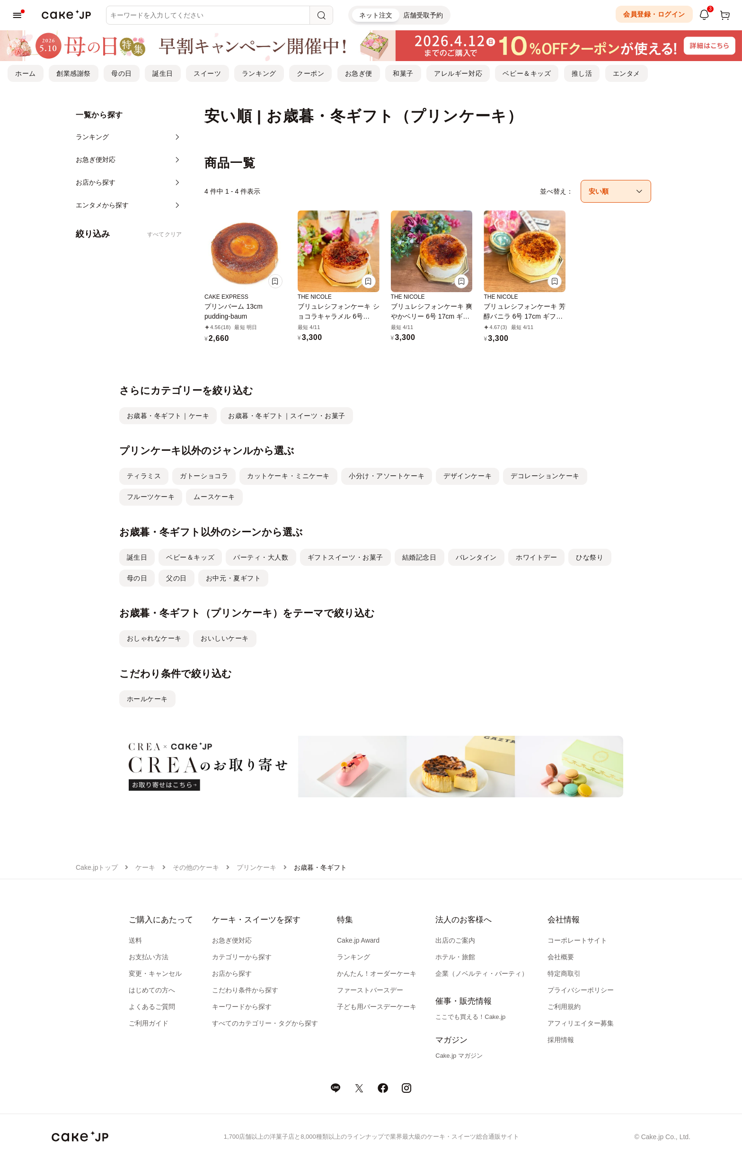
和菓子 (403, 73)
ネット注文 (375, 15)
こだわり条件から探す (245, 990)
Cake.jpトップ (97, 867)
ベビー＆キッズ (527, 73)
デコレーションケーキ (545, 476)
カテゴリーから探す (242, 957)
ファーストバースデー (370, 990)
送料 (135, 940)
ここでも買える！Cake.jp (470, 1016)
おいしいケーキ (225, 638)
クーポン (310, 73)
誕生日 (162, 73)
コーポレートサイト (577, 940)
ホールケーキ (147, 699)
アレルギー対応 (458, 73)
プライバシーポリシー (581, 990)
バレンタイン (476, 557)
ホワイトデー (536, 557)
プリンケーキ (256, 867)
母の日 (121, 73)
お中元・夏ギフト (233, 578)
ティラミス (144, 476)
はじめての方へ (152, 990)
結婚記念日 (419, 557)
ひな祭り (589, 557)
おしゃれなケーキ (154, 638)
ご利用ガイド (148, 1023)
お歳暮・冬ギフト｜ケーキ (168, 415)
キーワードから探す (242, 1006)
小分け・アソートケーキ (386, 476)
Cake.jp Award (358, 940)
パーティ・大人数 (260, 557)
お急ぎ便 (358, 73)
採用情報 (561, 1040)
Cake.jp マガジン (459, 1055)
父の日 (176, 578)
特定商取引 (564, 973)
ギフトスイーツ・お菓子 (345, 557)
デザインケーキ (467, 476)
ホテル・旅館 (455, 957)
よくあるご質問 (152, 1006)
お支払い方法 (148, 957)
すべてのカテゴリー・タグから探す (265, 1023)
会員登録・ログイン (654, 14)
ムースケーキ (214, 496)
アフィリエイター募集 (581, 1023)
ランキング (259, 73)
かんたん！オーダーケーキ (376, 973)
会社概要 (561, 957)
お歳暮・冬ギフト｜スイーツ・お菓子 (286, 415)
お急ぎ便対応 (232, 940)
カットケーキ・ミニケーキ (288, 476)
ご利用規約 (564, 1006)
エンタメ (626, 73)
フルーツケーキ (151, 496)
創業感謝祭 (73, 73)
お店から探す (232, 973)
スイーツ (207, 73)
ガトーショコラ (204, 476)
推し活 (582, 73)
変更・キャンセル (155, 973)
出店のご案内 (455, 940)
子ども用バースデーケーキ (376, 1006)
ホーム (25, 73)
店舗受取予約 (423, 15)
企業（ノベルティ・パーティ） (481, 973)
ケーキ (145, 867)
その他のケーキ (196, 867)
